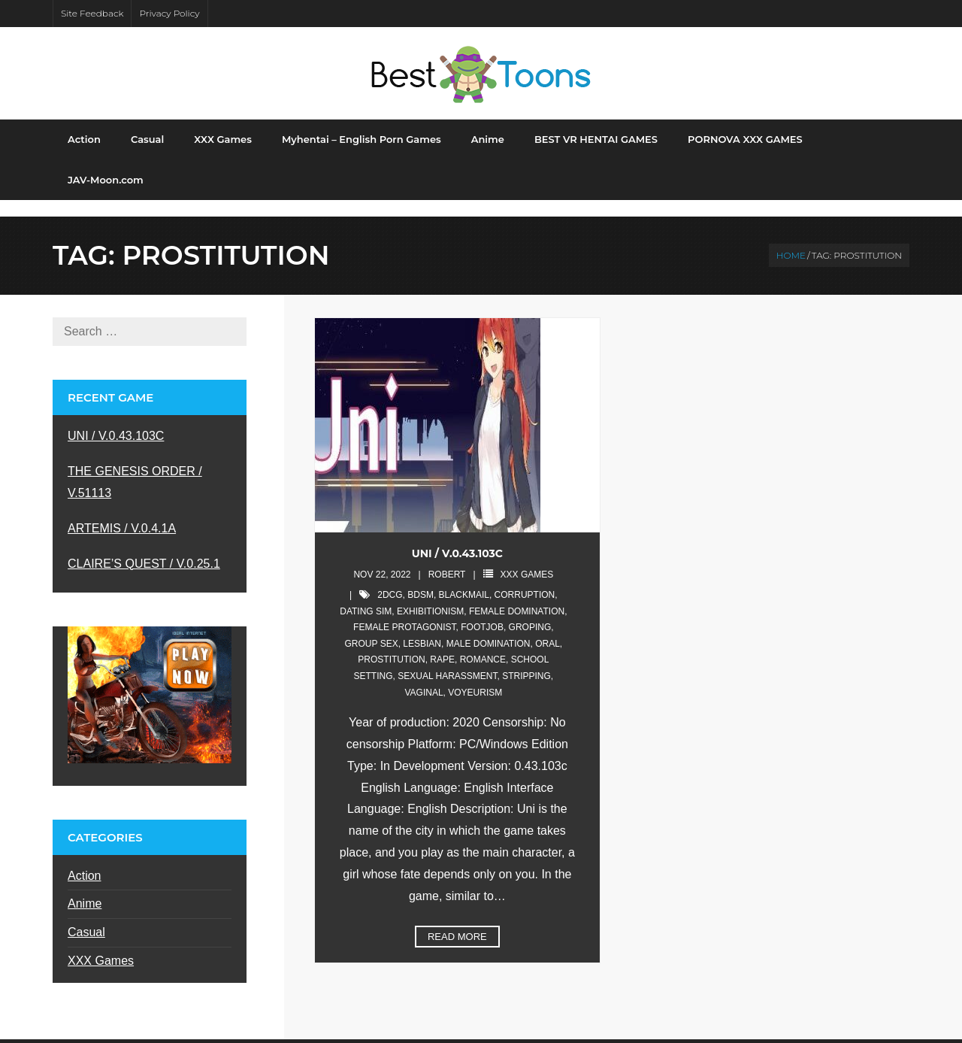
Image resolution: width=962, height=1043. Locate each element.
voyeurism (475, 677)
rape (442, 644)
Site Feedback (92, 13)
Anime (84, 888)
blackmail (464, 579)
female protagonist (404, 611)
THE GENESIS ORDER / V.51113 (135, 466)
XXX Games (527, 559)
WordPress (284, 1033)
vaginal (423, 677)
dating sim (366, 595)
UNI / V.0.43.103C (457, 537)
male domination (488, 628)
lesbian (422, 628)
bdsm (420, 579)
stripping (526, 660)
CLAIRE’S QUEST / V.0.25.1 (144, 547)
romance (483, 644)
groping (530, 611)
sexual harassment (447, 660)
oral (547, 628)
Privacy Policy (169, 13)
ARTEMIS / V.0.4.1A (122, 512)
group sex (371, 628)
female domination (516, 595)
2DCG (389, 579)
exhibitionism (430, 595)
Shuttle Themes (157, 1033)
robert (447, 559)
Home (791, 239)
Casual (86, 916)
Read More (457, 920)
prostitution (391, 644)
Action (84, 860)
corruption (525, 579)
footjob (482, 611)
